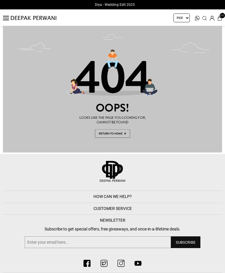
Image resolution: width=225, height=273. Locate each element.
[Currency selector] (181, 17)
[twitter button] (104, 263)
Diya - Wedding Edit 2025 (115, 5)
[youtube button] (138, 263)
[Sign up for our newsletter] (112, 242)
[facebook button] (87, 263)
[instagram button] (121, 263)
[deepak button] (112, 172)
